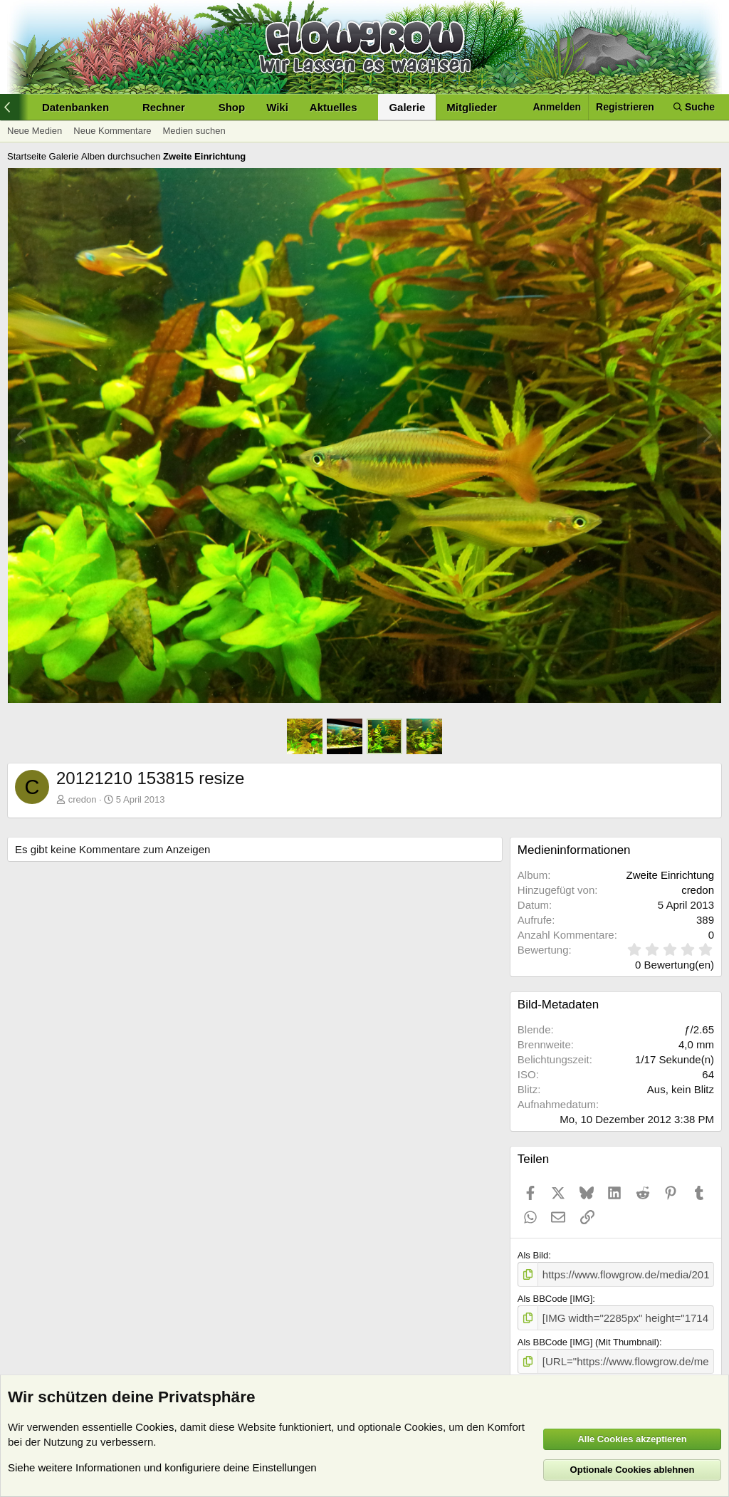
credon (82, 799)
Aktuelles (333, 107)
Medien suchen (193, 130)
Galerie (407, 107)
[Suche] (694, 107)
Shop (232, 107)
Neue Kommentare (112, 130)
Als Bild (533, 1255)
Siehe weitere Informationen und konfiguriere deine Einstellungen (162, 1467)
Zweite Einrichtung (670, 875)
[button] (81, 107)
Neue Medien (34, 130)
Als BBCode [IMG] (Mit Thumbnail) (588, 1337)
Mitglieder (471, 107)
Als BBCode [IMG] (555, 1296)
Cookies (154, 1427)
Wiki (277, 107)
